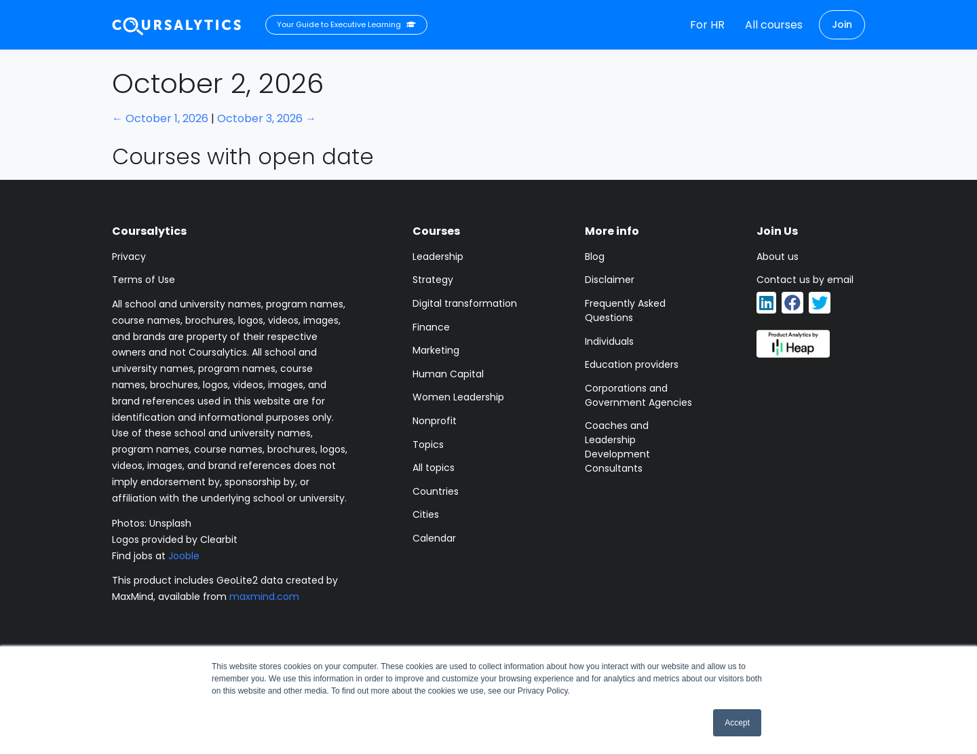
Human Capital (448, 374)
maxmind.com (264, 596)
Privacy (129, 256)
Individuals (609, 341)
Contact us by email (805, 279)
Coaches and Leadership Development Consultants (617, 447)
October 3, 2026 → (266, 118)
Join (842, 24)
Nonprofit (435, 421)
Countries (436, 491)
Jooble (183, 556)
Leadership (438, 256)
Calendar (434, 538)
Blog (595, 256)
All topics (434, 467)
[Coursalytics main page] (177, 25)
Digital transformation (465, 303)
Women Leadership (458, 397)
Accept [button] (737, 723)
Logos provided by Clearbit (174, 539)
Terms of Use (143, 279)
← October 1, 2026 (160, 118)
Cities (426, 514)
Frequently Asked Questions (625, 310)
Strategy (433, 279)
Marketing (436, 350)
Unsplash (170, 523)
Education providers (631, 364)
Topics (428, 444)
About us (777, 256)
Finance (431, 327)
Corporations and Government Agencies (638, 395)
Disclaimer (609, 279)
